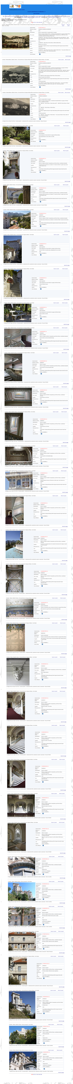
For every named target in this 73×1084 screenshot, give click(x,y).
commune (12, 16)
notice (23, 17)
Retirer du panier (67, 59)
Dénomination (30, 16)
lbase (53, 16)
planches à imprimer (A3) (36, 17)
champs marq (48, 16)
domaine (68, 16)
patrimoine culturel (21, 9)
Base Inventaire (36, 13)
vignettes (29, 17)
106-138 (40, 22)
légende (55, 16)
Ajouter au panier (61, 59)
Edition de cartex (56, 17)
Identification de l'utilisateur (38, 11)
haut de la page (68, 56)
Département (17, 16)
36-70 (34, 22)
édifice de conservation (24, 16)
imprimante (50, 17)
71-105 (37, 22)
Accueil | (29, 11)
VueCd (62, 16)
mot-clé (65, 16)
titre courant (36, 16)
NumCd (59, 16)
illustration (44, 16)
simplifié (25, 17)
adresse (40, 16)
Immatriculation (7, 16)
